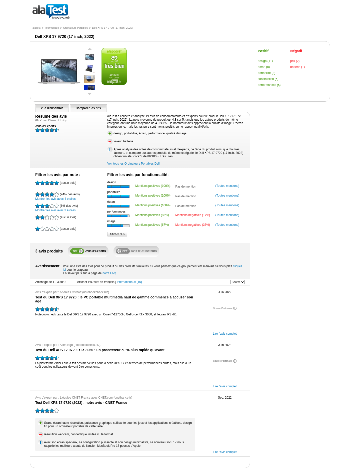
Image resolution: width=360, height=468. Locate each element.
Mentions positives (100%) (152, 186)
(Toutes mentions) (227, 186)
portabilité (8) (266, 73)
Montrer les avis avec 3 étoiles (56, 208)
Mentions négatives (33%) (192, 225)
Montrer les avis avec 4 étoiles (57, 196)
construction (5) (268, 79)
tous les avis (51, 12)
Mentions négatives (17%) (192, 215)
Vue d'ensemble (52, 108)
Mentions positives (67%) (152, 225)
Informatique (52, 27)
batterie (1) (297, 67)
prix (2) (295, 61)
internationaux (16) (129, 282)
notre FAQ (109, 273)
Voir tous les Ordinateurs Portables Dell (133, 163)
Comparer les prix (88, 108)
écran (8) (264, 67)
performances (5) (269, 85)
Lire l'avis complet (225, 333)
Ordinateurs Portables (75, 27)
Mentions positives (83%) (152, 215)
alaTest (36, 27)
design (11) (265, 61)
